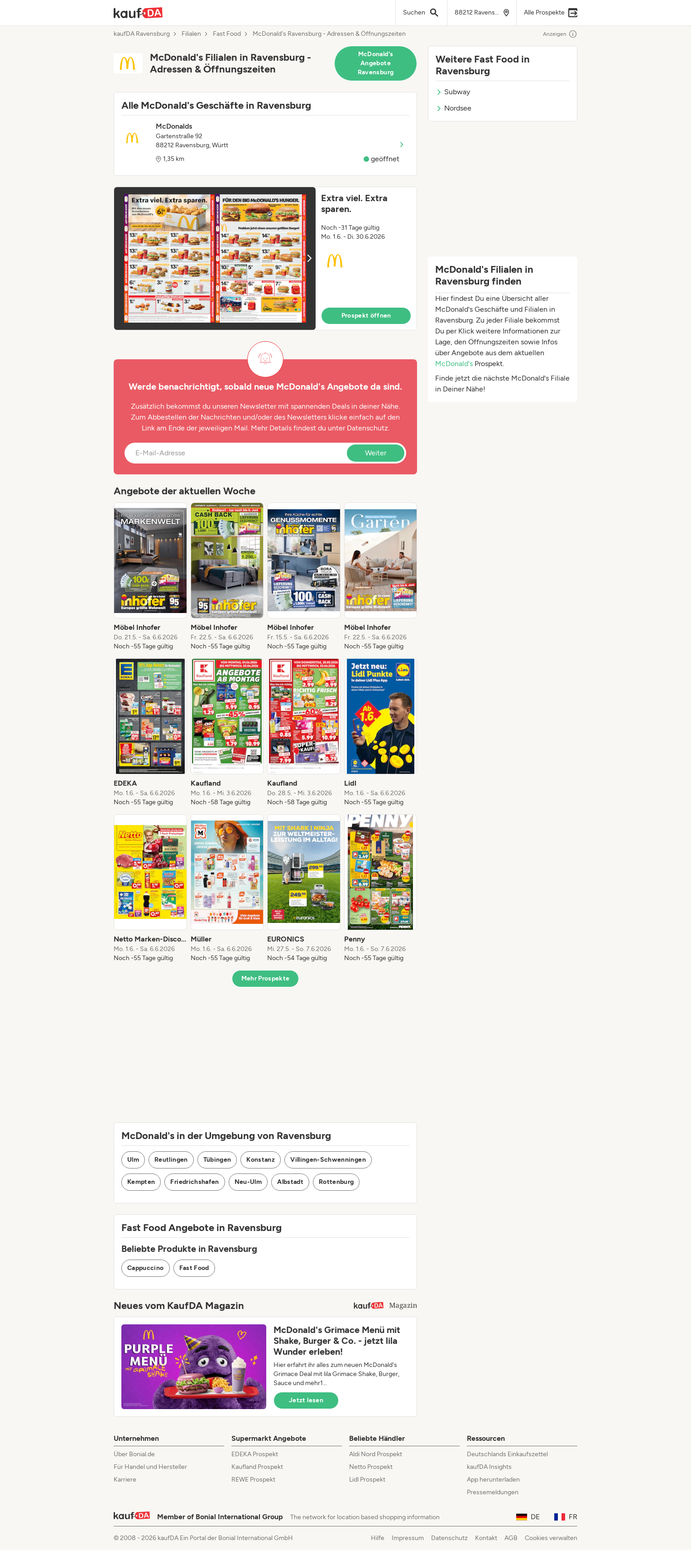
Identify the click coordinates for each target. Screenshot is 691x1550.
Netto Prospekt (371, 1467)
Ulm (133, 1160)
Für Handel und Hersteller (150, 1467)
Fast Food (227, 34)
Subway (453, 91)
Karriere (125, 1479)
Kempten (141, 1182)
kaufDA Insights (489, 1467)
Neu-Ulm (248, 1182)
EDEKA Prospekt (254, 1454)
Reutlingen (171, 1160)
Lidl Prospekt (367, 1479)
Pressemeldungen (492, 1492)
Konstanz (260, 1160)
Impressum (408, 1538)
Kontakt (486, 1538)
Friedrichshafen (194, 1182)
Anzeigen (560, 34)
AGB (511, 1538)
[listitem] (150, 576)
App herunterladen (493, 1479)
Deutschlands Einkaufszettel (507, 1454)
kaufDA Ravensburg (142, 34)
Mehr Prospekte (265, 978)
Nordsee (453, 108)
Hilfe (377, 1538)
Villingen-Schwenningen (328, 1160)
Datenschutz (367, 428)
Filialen (191, 34)
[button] (265, 258)
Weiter (375, 453)
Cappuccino (145, 1268)
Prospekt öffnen (366, 315)
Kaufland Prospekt (257, 1467)
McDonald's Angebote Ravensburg (376, 63)
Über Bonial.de (134, 1454)
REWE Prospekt (253, 1479)
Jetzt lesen (306, 1400)
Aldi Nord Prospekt (375, 1454)
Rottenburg (336, 1182)
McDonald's (454, 363)
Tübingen (217, 1160)
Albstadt (290, 1182)
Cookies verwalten (551, 1538)
